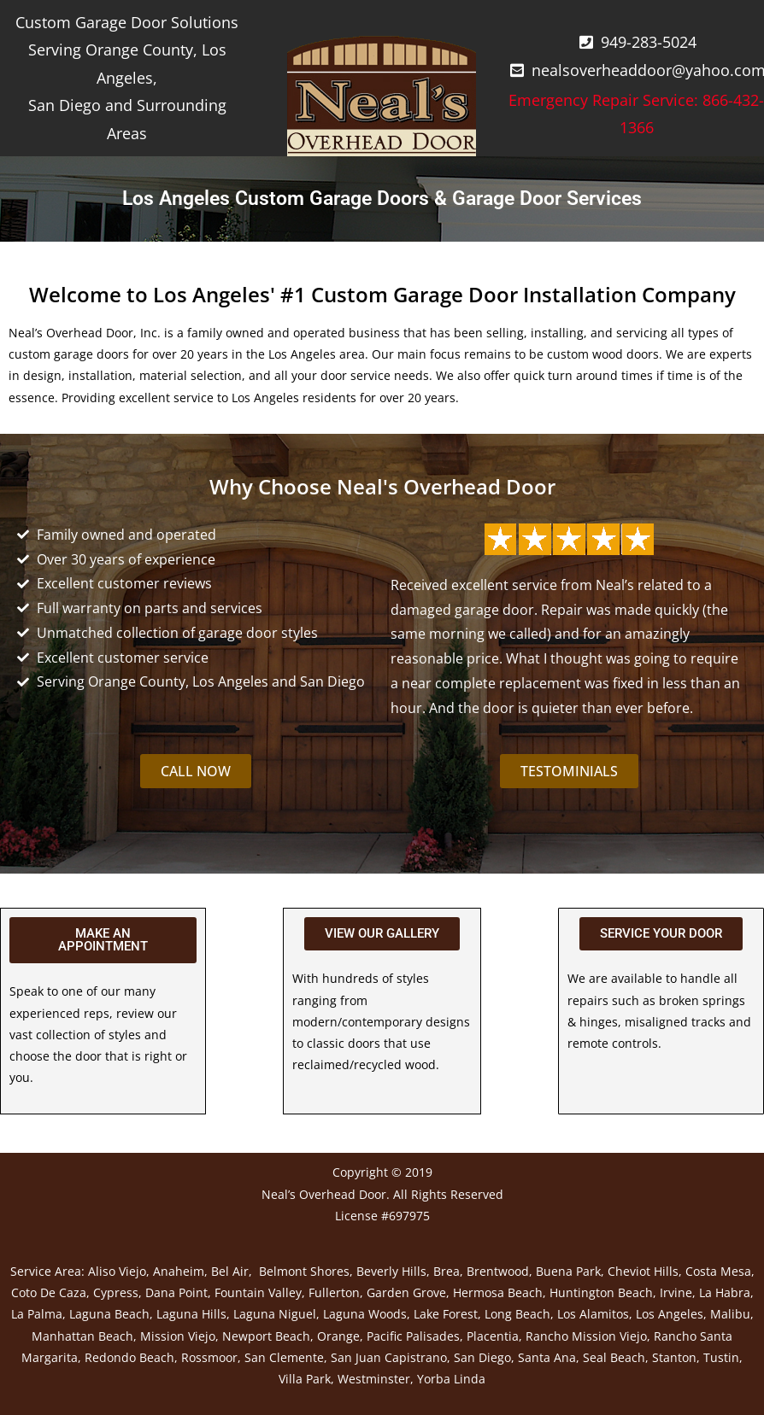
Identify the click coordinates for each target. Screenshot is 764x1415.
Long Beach (517, 1314)
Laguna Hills (191, 1314)
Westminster (374, 1379)
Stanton (674, 1357)
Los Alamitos (593, 1314)
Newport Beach (266, 1336)
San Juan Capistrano (389, 1357)
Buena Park (568, 1271)
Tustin (721, 1357)
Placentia (493, 1336)
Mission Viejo (177, 1336)
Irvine (676, 1292)
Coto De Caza (48, 1292)
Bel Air (230, 1271)
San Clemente (284, 1357)
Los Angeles (669, 1314)
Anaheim (178, 1271)
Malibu (730, 1314)
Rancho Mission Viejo (586, 1336)
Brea (446, 1271)
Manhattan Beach (82, 1336)
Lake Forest (446, 1314)
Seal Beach (614, 1357)
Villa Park (305, 1379)
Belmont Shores (304, 1271)
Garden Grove (406, 1292)
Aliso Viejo (117, 1271)
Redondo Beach (129, 1357)
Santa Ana (547, 1357)
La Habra (724, 1292)
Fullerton (334, 1292)
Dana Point (176, 1292)
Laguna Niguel (274, 1314)
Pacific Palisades (413, 1336)
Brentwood (498, 1271)
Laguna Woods (365, 1314)
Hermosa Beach (498, 1292)
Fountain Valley (258, 1292)
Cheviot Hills (643, 1271)
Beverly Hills (391, 1271)
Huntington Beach (601, 1292)
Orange (338, 1336)
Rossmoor (209, 1357)
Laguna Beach (109, 1314)
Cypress (115, 1292)
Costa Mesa (718, 1271)
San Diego (482, 1357)
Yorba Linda (451, 1379)
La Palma (36, 1314)
